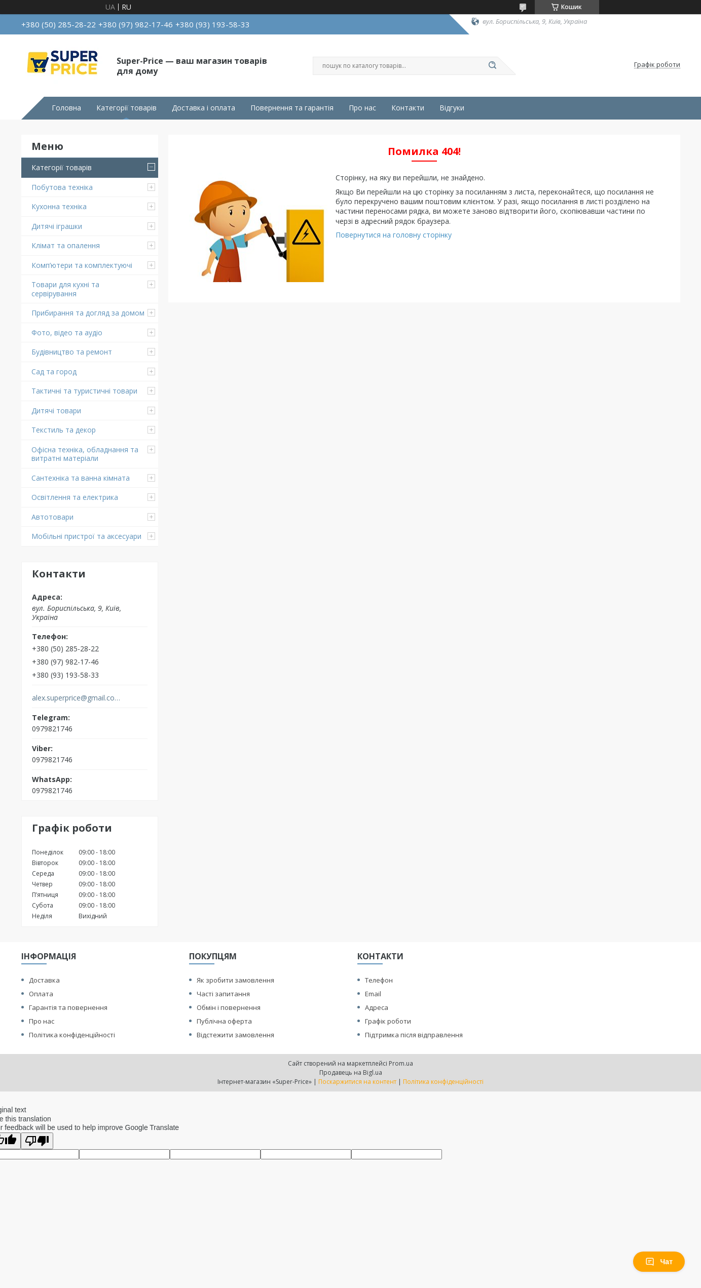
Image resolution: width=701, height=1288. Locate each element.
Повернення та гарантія (292, 107)
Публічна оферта (224, 1021)
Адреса (376, 1007)
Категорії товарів (126, 107)
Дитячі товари (56, 410)
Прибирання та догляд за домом (87, 313)
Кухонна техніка (59, 206)
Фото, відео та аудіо (66, 332)
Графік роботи (388, 1021)
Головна (66, 107)
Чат (659, 1261)
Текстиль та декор (63, 430)
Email (373, 993)
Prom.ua (401, 1063)
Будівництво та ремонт (71, 352)
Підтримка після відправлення (414, 1034)
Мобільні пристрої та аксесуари (86, 536)
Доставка (44, 980)
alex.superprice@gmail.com (76, 697)
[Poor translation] (37, 1141)
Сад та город (54, 371)
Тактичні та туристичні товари (84, 391)
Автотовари (52, 517)
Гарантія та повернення (68, 1007)
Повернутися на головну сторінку (394, 235)
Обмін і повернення (229, 1007)
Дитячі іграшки (56, 226)
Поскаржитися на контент (357, 1081)
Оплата (41, 993)
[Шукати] (493, 66)
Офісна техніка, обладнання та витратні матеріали (84, 454)
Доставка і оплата (203, 107)
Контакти (407, 107)
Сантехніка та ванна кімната (80, 478)
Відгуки (451, 107)
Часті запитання (223, 993)
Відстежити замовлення (235, 1034)
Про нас (362, 107)
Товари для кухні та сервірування (65, 289)
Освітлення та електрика (74, 497)
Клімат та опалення (65, 245)
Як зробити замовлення (235, 980)
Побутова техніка (62, 187)
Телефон (379, 980)
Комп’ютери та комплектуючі (81, 265)
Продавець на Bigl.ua (350, 1072)
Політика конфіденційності (72, 1034)
